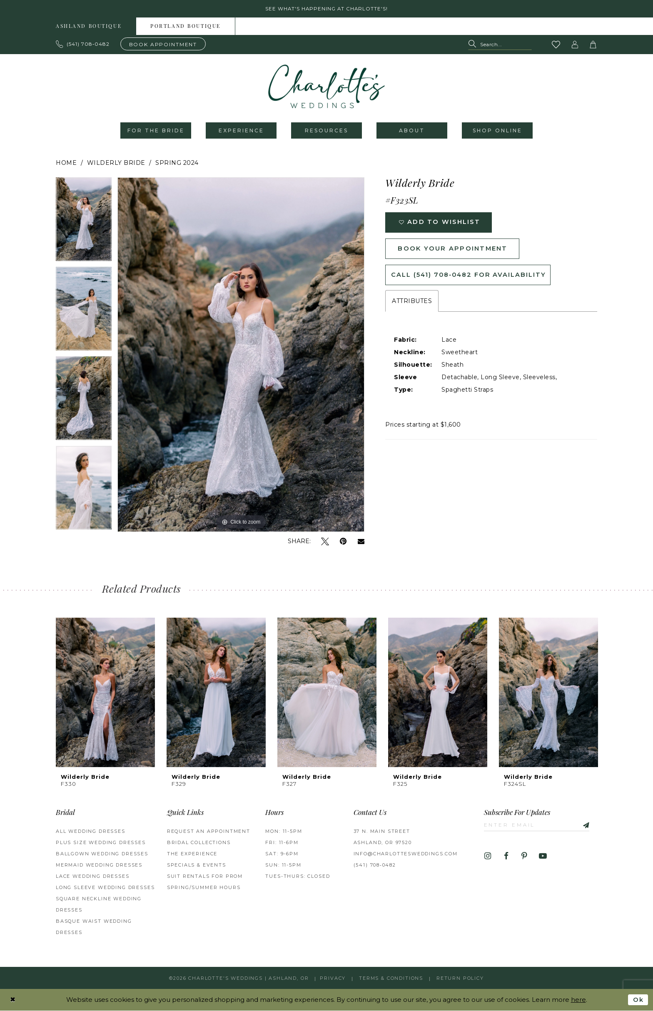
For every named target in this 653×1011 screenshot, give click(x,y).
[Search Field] (500, 45)
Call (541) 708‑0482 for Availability (469, 277)
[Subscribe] (586, 825)
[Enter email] (538, 825)
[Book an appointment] (163, 44)
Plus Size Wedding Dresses (101, 843)
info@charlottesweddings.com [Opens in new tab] (406, 854)
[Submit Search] (474, 45)
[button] (575, 45)
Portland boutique (185, 27)
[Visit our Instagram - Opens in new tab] (488, 857)
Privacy (333, 978)
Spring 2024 (177, 163)
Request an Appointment (208, 832)
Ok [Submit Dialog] (638, 1000)
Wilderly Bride (116, 163)
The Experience (192, 854)
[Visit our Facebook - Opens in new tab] (506, 857)
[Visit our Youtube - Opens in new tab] (543, 857)
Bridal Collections (199, 843)
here (578, 1000)
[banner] (326, 87)
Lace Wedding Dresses (93, 877)
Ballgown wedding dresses (102, 854)
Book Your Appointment (453, 250)
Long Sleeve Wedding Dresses (105, 888)
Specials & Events (196, 866)
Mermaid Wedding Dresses (99, 866)
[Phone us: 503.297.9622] (83, 44)
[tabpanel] (84, 223)
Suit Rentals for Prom (205, 877)
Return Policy (460, 978)
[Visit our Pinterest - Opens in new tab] (524, 857)
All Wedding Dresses (90, 832)
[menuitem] (89, 26)
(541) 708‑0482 (375, 866)
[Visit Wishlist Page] (556, 45)
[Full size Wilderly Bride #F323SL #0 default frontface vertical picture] (241, 355)
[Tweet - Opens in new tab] (325, 542)
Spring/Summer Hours (204, 888)
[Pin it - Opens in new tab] (343, 542)
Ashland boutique (89, 27)
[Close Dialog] (13, 1000)
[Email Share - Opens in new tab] (361, 542)
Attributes (412, 304)
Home (66, 163)
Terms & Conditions (391, 978)
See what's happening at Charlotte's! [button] (326, 9)
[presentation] (105, 693)
